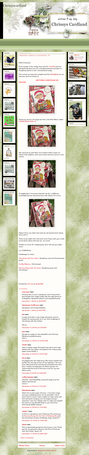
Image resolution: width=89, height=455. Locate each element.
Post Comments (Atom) (47, 450)
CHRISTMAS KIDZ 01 (27, 121)
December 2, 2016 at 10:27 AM (34, 354)
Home (42, 445)
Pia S (24, 358)
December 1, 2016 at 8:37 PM (33, 310)
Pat (23, 314)
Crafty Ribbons (25, 264)
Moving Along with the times (30, 268)
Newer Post (24, 445)
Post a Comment (27, 438)
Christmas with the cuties (29, 258)
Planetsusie (26, 390)
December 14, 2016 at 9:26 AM (34, 420)
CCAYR (52, 66)
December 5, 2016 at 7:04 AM (34, 407)
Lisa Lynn (25, 292)
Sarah (24, 424)
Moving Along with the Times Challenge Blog (41, 416)
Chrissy (77, 55)
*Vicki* (24, 345)
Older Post (60, 445)
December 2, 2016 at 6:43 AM (34, 327)
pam (23, 331)
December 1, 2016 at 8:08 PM (34, 301)
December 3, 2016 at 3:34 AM (34, 373)
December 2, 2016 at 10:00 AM (35, 341)
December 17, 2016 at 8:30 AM (34, 434)
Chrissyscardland (14, 5)
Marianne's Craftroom (30, 305)
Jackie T (25, 411)
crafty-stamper (27, 377)
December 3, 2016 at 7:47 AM (34, 386)
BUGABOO (54, 74)
